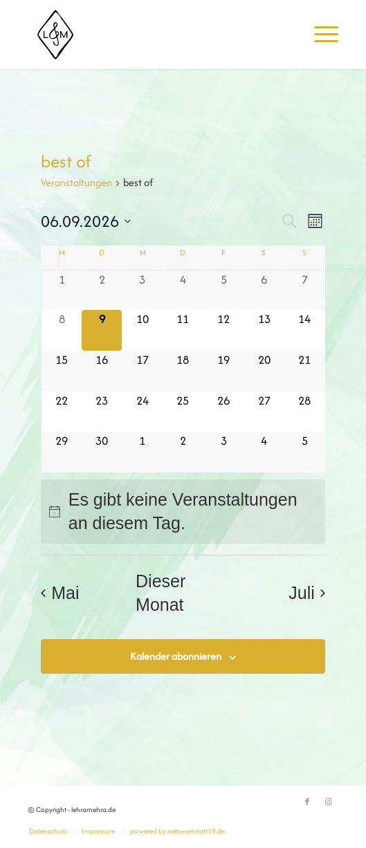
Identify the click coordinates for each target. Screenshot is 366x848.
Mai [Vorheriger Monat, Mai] (60, 592)
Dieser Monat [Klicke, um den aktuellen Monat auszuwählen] (160, 593)
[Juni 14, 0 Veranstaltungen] (304, 330)
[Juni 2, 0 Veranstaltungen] (102, 290)
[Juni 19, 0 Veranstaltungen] (223, 371)
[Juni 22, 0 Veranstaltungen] (62, 411)
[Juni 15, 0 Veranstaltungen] (62, 371)
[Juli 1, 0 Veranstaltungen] (142, 452)
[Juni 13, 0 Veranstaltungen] (264, 330)
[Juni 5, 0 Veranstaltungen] (223, 290)
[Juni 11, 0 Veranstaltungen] (183, 330)
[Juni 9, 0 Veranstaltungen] (102, 330)
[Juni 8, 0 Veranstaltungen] (62, 330)
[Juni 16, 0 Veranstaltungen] (102, 371)
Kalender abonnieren (175, 656)
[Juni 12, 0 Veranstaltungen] (223, 330)
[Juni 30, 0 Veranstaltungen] (102, 452)
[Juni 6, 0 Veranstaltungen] (264, 290)
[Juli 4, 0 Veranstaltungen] (264, 452)
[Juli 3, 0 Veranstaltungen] (223, 452)
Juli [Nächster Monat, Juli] (307, 592)
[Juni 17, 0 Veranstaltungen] (142, 371)
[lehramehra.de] (152, 34)
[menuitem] (319, 34)
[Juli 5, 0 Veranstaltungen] (304, 452)
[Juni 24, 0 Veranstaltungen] (142, 411)
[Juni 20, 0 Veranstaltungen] (264, 371)
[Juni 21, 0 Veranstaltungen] (304, 371)
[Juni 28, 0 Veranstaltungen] (304, 411)
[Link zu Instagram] (328, 802)
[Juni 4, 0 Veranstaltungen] (183, 290)
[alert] (183, 511)
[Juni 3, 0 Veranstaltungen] (142, 290)
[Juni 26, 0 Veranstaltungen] (223, 411)
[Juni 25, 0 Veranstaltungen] (183, 411)
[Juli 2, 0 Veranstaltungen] (183, 452)
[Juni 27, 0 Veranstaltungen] (264, 411)
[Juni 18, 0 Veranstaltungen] (183, 371)
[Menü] (319, 34)
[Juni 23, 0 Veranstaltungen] (102, 411)
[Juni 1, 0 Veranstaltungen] (62, 290)
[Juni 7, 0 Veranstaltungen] (304, 290)
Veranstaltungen (76, 182)
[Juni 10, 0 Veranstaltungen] (142, 330)
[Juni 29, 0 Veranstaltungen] (62, 452)
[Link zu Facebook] (307, 802)
